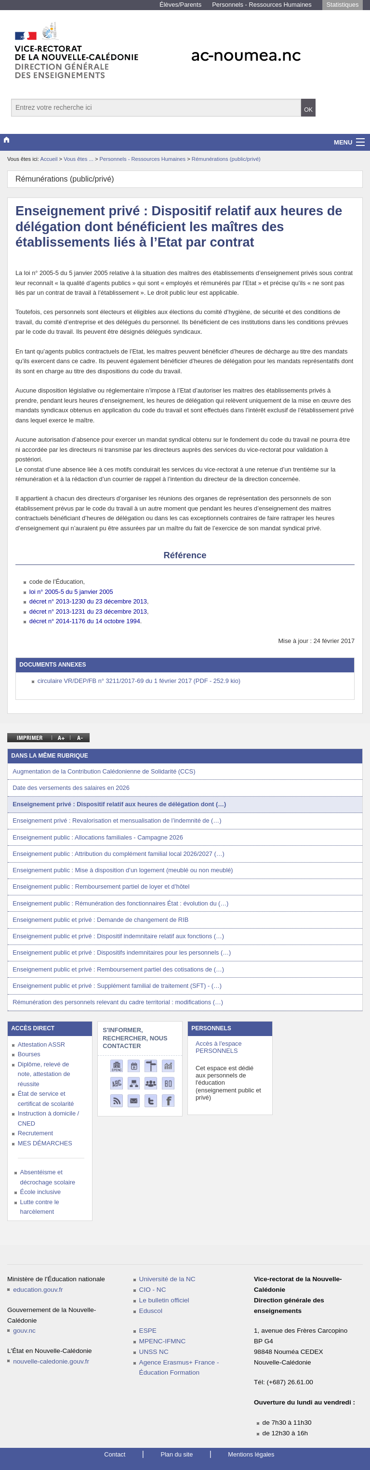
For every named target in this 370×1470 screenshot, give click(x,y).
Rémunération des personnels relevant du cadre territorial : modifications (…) (118, 1002)
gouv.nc (24, 1330)
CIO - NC (152, 1289)
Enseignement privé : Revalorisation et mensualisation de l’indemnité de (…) (117, 820)
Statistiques (342, 4)
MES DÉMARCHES (45, 1143)
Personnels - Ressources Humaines (262, 4)
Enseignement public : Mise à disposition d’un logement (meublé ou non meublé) (123, 870)
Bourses (29, 1054)
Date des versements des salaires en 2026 (71, 787)
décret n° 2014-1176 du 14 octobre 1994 (84, 621)
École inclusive (40, 1191)
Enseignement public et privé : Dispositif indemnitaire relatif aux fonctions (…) (118, 936)
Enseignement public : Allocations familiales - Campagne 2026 (98, 837)
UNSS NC (154, 1351)
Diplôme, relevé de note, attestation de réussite (44, 1074)
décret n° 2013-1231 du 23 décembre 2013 (88, 611)
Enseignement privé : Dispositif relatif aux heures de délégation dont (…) (119, 804)
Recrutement (35, 1133)
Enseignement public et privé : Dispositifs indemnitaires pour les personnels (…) (122, 952)
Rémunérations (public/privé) (226, 159)
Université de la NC (167, 1279)
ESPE (148, 1330)
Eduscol (150, 1310)
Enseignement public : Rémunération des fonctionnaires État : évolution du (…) (120, 903)
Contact (114, 1454)
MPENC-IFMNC (162, 1341)
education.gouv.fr (38, 1289)
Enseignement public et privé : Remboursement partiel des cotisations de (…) (118, 969)
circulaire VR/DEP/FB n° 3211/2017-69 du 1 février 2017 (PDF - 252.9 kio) (139, 680)
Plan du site (176, 1454)
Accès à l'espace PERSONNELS (219, 1047)
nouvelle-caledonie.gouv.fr (51, 1361)
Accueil (48, 159)
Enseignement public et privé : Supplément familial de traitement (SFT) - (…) (117, 985)
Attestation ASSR (41, 1044)
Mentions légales (251, 1454)
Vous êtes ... (79, 159)
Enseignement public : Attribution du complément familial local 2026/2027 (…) (119, 853)
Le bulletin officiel (164, 1300)
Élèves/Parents (180, 4)
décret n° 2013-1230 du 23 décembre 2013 (88, 601)
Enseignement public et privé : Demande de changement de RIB (100, 919)
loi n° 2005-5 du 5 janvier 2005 (71, 591)
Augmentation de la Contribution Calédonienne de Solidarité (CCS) (104, 771)
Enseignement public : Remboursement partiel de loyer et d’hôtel (101, 886)
